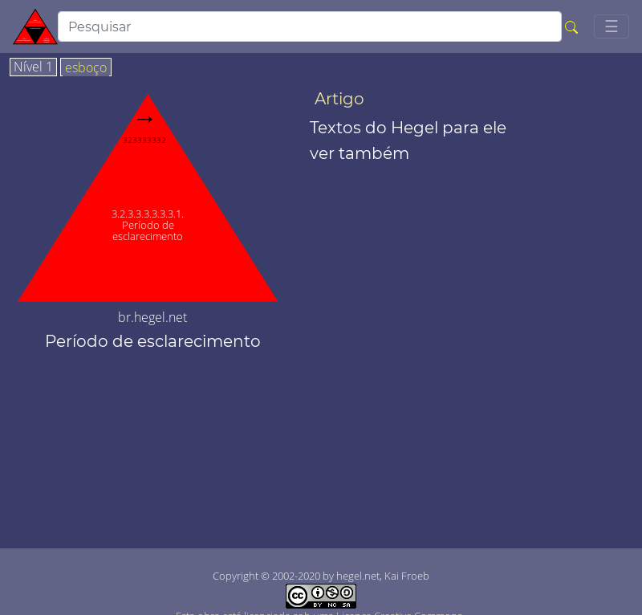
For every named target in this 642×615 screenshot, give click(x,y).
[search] (310, 26)
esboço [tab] (86, 68)
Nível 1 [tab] (33, 67)
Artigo (339, 98)
